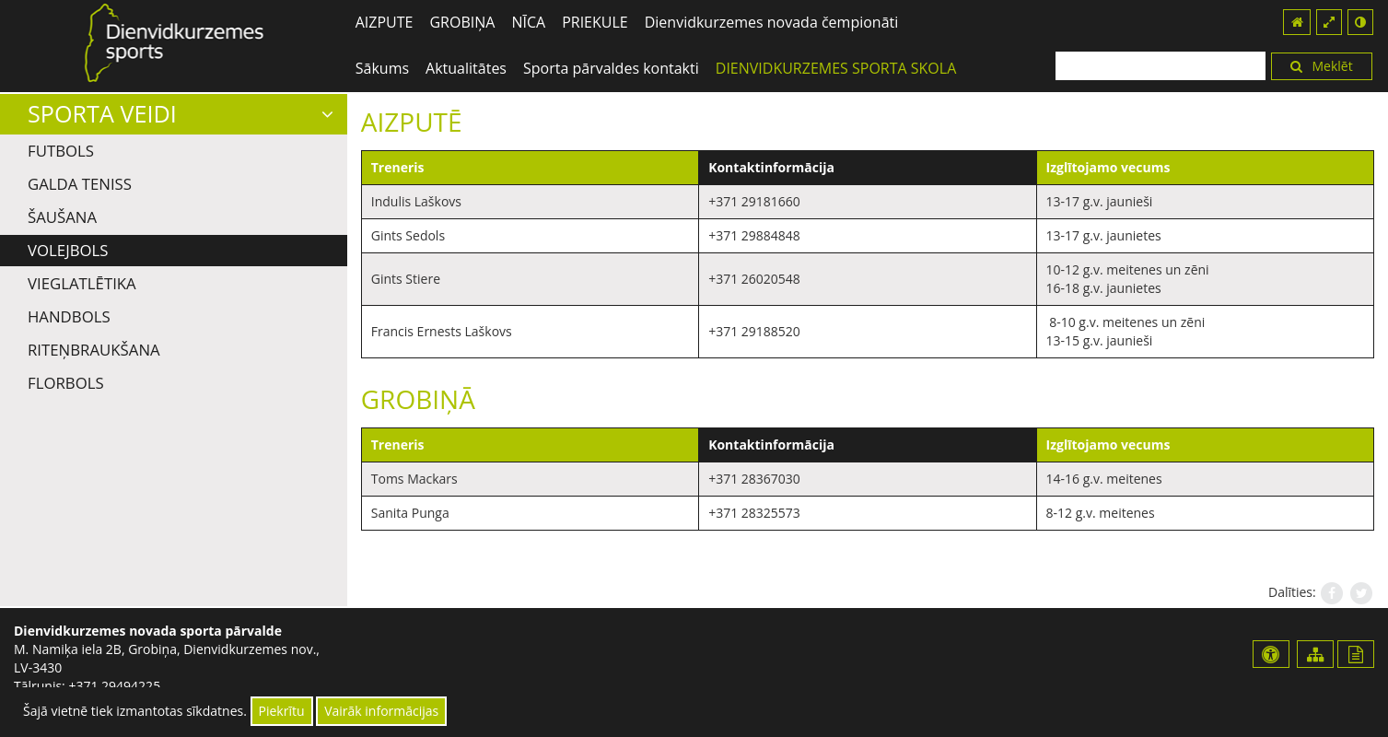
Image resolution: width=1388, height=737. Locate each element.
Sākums (382, 68)
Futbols (61, 150)
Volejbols (68, 250)
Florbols (66, 382)
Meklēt (1321, 66)
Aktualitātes (466, 68)
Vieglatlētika (82, 283)
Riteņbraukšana (94, 349)
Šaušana (62, 217)
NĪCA (528, 22)
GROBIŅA (462, 22)
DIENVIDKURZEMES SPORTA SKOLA (836, 68)
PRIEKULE (595, 22)
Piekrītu (282, 710)
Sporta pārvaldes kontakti (611, 68)
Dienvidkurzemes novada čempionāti (772, 22)
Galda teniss (80, 183)
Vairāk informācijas (381, 710)
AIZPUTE (385, 22)
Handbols (69, 316)
